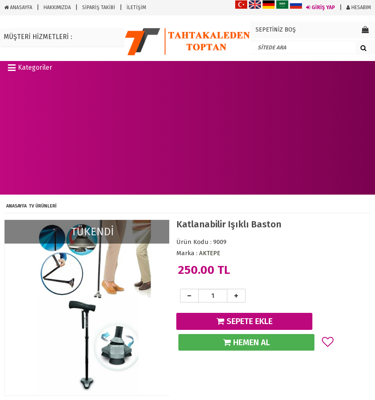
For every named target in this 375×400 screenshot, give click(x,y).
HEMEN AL (246, 342)
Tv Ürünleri (42, 206)
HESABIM (358, 7)
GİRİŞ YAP (320, 7)
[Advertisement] (187, 136)
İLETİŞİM (136, 7)
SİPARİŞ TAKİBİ (98, 7)
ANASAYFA (18, 7)
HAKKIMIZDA (57, 7)
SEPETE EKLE (245, 321)
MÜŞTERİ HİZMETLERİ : (38, 37)
